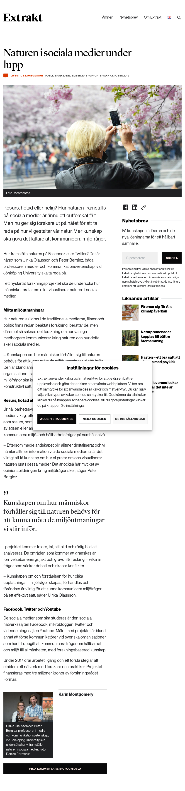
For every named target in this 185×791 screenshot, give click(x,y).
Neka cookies (94, 419)
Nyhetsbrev (128, 17)
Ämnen (107, 17)
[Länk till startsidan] (23, 19)
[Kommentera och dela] (5, 76)
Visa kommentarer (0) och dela (55, 768)
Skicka (172, 258)
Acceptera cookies (57, 419)
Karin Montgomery (75, 694)
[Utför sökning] (179, 17)
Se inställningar (130, 419)
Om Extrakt (152, 17)
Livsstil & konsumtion (27, 75)
